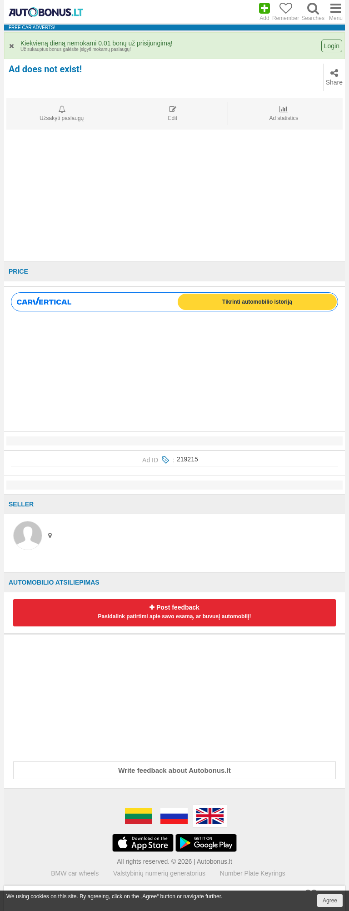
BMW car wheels (75, 873)
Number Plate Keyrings (252, 873)
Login (331, 46)
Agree (330, 900)
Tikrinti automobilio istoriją (257, 302)
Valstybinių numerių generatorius (159, 873)
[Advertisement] (174, 197)
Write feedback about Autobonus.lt (174, 770)
